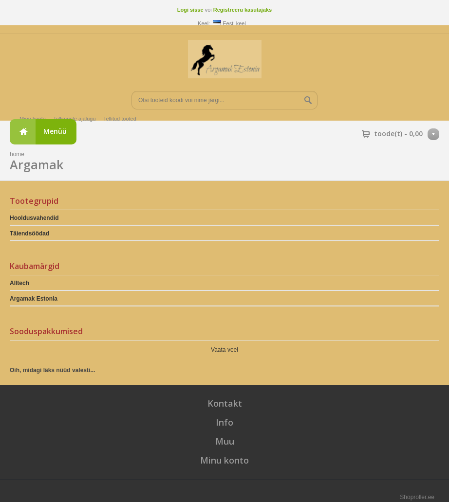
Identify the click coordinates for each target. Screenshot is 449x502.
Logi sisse (190, 10)
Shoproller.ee (417, 497)
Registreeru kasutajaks (242, 10)
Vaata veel (224, 349)
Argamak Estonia (33, 298)
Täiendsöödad (29, 233)
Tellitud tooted (119, 119)
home (17, 154)
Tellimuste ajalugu (74, 119)
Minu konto (32, 119)
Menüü (55, 131)
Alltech (19, 283)
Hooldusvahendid (34, 218)
